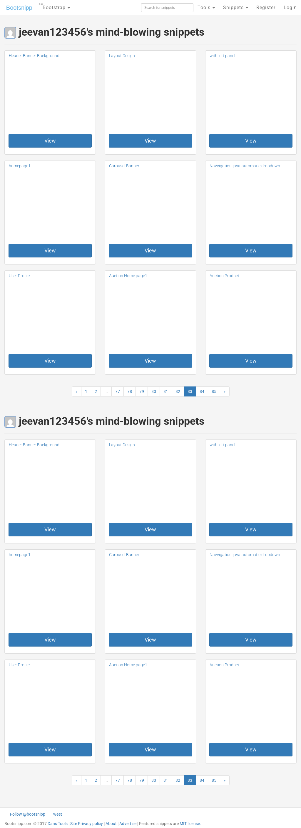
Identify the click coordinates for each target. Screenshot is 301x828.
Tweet (56, 814)
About (111, 823)
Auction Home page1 (128, 275)
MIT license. (190, 823)
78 (129, 391)
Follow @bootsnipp (27, 814)
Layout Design (122, 55)
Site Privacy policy (86, 823)
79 (141, 391)
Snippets (235, 7)
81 (165, 391)
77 (117, 391)
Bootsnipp (19, 7)
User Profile (19, 275)
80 (153, 391)
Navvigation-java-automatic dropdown (245, 165)
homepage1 (20, 165)
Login (290, 7)
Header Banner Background (34, 55)
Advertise (127, 823)
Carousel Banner (124, 165)
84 (202, 391)
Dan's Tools (58, 823)
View (50, 141)
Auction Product (224, 275)
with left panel (222, 55)
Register (265, 7)
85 (214, 391)
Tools (206, 7)
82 (177, 391)
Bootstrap (54, 5)
